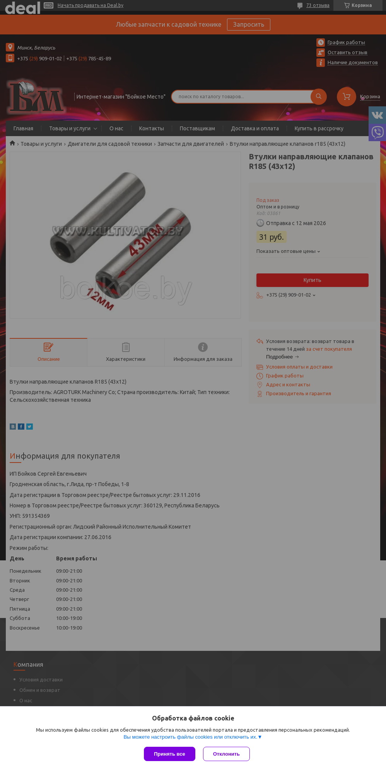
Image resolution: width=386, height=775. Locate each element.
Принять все (169, 754)
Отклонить (226, 754)
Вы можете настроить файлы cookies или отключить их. (190, 737)
